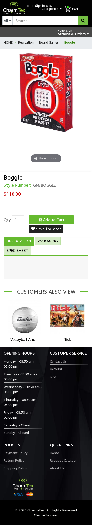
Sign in (40, 6)
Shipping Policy (15, 468)
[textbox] (50, 20)
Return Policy (14, 460)
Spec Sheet (17, 250)
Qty (7, 219)
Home (54, 453)
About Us (57, 468)
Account (56, 369)
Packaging (48, 241)
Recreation (26, 42)
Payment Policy (15, 453)
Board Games (49, 42)
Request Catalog (63, 460)
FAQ (53, 376)
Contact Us (58, 361)
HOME (8, 42)
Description (18, 241)
